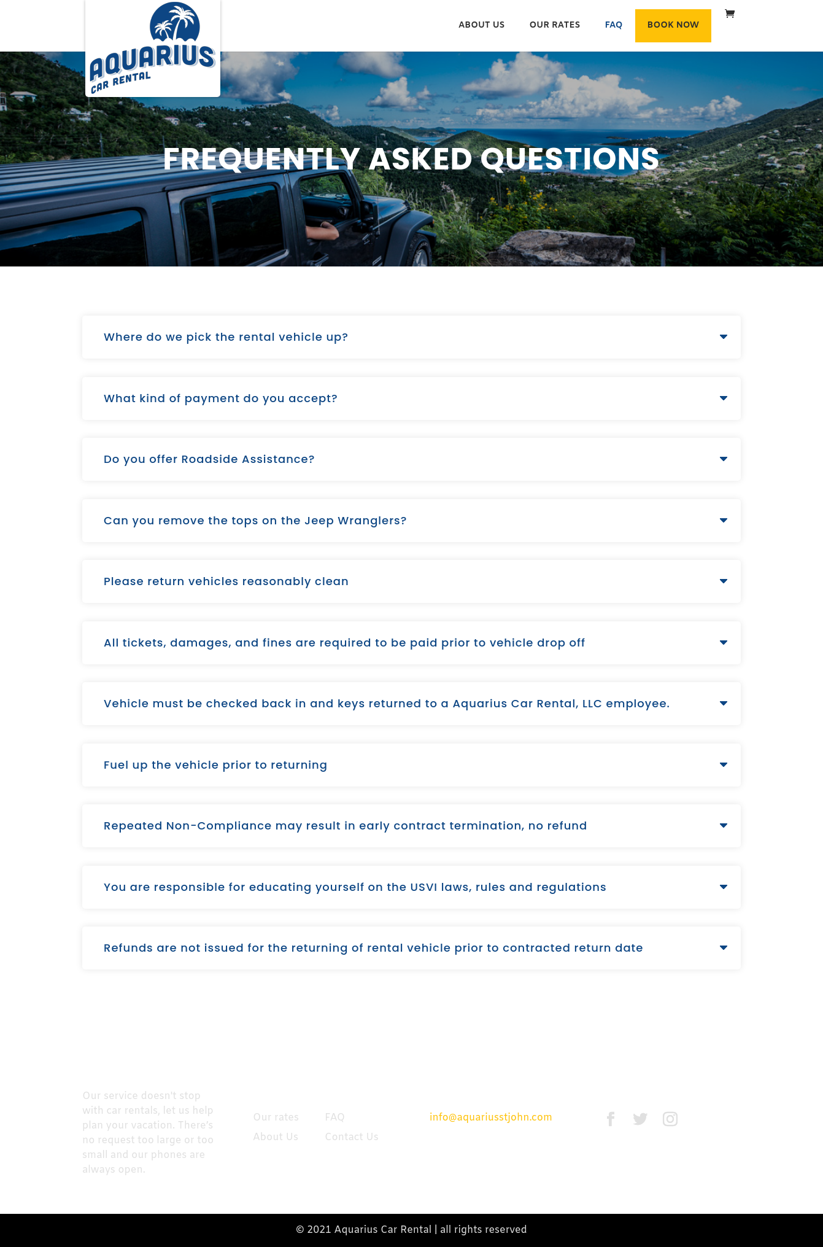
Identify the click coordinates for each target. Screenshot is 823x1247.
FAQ (613, 25)
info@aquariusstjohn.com (491, 1117)
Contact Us (352, 1137)
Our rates (555, 25)
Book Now (673, 25)
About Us (481, 25)
